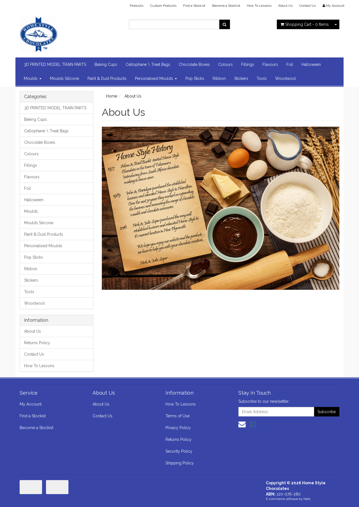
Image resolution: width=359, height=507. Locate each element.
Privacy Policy (178, 427)
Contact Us (307, 6)
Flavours (270, 64)
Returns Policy (37, 343)
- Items (304, 24)
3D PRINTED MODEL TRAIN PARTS (55, 64)
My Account (31, 404)
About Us (285, 6)
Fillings (247, 64)
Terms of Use (177, 416)
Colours (225, 64)
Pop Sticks (194, 78)
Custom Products (163, 6)
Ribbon (219, 78)
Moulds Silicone (64, 78)
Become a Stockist (226, 6)
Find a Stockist (194, 6)
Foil (289, 64)
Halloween (311, 64)
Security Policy (178, 451)
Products (136, 6)
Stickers (241, 78)
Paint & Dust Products (107, 78)
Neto (306, 499)
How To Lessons (259, 6)
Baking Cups (106, 64)
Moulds (33, 78)
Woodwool (285, 78)
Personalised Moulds (156, 78)
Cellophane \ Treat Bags (148, 64)
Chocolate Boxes (194, 64)
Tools (262, 78)
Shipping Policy (179, 463)
